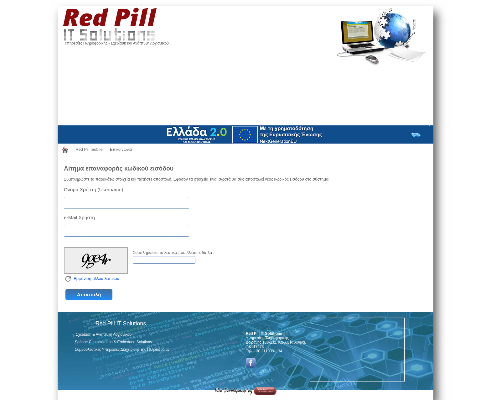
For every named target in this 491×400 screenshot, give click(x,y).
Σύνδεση (420, 123)
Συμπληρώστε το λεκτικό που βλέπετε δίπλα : (173, 252)
